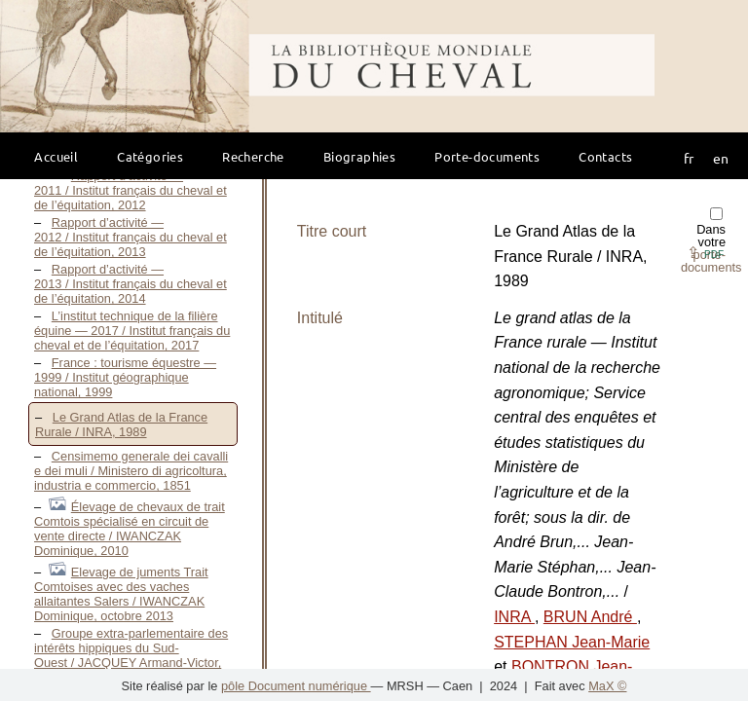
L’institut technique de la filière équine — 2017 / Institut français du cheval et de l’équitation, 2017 (132, 330)
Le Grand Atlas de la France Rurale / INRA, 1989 (121, 424)
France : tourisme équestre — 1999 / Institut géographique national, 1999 (125, 377)
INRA (514, 617)
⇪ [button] (705, 252)
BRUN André (590, 617)
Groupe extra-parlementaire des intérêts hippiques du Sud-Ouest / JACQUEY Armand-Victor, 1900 (131, 655)
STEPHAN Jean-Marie (572, 642)
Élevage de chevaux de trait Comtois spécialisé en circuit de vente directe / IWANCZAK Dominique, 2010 (129, 528)
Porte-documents (487, 156)
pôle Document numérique (296, 686)
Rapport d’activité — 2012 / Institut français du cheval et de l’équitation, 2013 (130, 237)
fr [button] (688, 157)
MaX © (607, 686)
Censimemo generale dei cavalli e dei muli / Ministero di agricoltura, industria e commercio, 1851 (131, 471)
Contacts (605, 156)
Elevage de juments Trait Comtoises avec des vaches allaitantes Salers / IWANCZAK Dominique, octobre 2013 (121, 594)
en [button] (721, 157)
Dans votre (711, 241)
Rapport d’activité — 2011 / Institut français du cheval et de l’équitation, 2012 (130, 190)
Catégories (150, 156)
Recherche (253, 156)
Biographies (359, 156)
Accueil (56, 156)
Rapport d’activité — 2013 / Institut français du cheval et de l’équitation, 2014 (130, 284)
